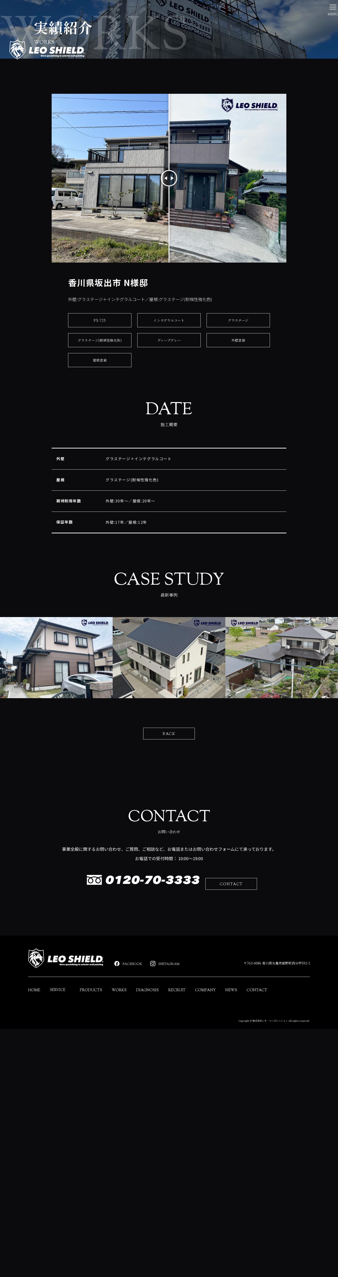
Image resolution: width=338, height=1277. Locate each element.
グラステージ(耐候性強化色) (99, 427)
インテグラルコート (169, 408)
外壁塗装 (238, 427)
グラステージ (238, 408)
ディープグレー (169, 427)
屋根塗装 (100, 447)
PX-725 (100, 408)
